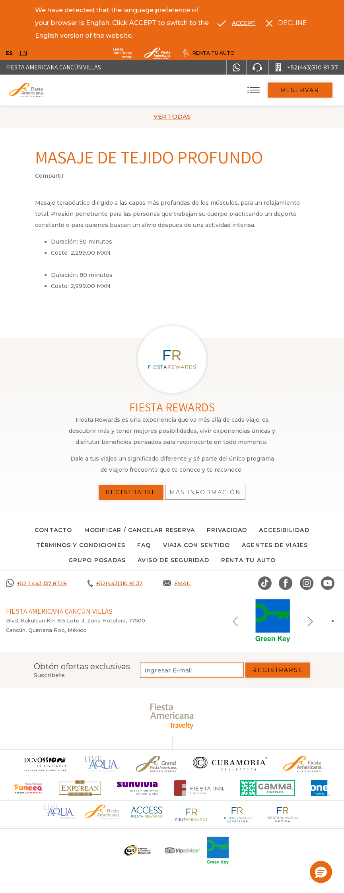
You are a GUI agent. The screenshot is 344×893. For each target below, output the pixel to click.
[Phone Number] (257, 67)
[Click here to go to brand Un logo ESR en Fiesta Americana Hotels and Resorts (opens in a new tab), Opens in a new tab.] (137, 850)
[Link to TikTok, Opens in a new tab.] (265, 583)
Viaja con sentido (196, 545)
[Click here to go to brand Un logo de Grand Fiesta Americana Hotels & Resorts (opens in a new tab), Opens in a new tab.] (156, 764)
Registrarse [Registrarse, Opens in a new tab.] (130, 492)
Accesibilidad (284, 530)
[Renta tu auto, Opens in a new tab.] (209, 53)
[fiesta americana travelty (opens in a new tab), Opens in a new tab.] (172, 716)
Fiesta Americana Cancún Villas (53, 67)
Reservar (300, 90)
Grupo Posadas (97, 560)
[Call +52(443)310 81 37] (306, 67)
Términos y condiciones (80, 545)
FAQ (144, 545)
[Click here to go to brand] (44, 764)
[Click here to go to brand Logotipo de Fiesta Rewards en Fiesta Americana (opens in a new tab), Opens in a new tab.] (192, 813)
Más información (205, 492)
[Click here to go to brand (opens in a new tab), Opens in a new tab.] (28, 788)
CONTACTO (53, 530)
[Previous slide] (235, 621)
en (23, 53)
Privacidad (227, 530)
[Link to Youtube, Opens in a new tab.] (327, 583)
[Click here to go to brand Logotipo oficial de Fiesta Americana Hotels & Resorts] (303, 764)
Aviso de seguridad (173, 560)
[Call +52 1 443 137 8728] (36, 583)
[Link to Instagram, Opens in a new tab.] (307, 583)
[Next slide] (310, 621)
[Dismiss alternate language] (286, 23)
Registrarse (277, 670)
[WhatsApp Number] (237, 67)
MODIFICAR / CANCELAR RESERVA (139, 530)
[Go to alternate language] (237, 23)
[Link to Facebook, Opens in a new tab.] (286, 583)
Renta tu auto (248, 560)
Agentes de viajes (275, 545)
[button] (321, 872)
